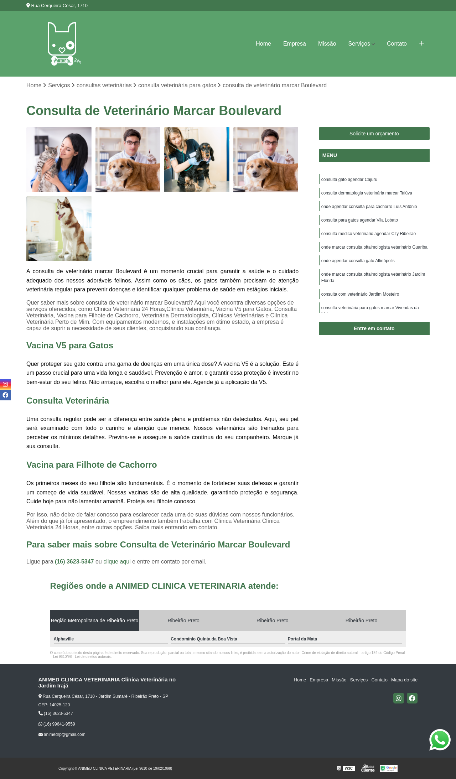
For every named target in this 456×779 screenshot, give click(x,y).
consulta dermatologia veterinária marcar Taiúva (366, 193)
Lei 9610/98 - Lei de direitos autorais (82, 657)
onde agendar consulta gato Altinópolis (358, 260)
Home (263, 44)
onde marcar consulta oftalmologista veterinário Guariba (374, 247)
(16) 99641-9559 (56, 724)
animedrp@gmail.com (62, 734)
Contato (397, 44)
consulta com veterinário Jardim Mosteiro (360, 294)
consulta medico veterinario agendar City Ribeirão (368, 233)
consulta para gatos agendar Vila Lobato (359, 220)
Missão (327, 44)
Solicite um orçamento (374, 133)
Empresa (294, 44)
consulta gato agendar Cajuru (349, 179)
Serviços (359, 44)
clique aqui (117, 562)
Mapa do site (404, 679)
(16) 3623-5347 (75, 562)
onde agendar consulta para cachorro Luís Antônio (369, 206)
